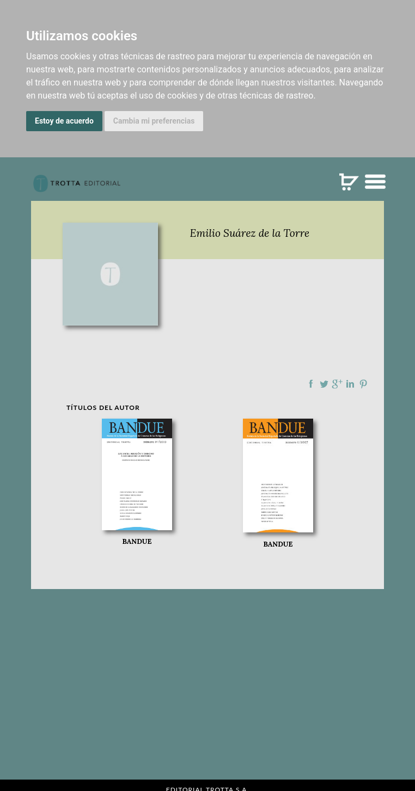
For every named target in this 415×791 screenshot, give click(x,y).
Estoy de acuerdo (64, 120)
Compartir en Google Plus (337, 383)
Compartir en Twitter (324, 383)
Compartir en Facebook (311, 383)
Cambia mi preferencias (154, 120)
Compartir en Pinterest (363, 383)
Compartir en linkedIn (350, 383)
